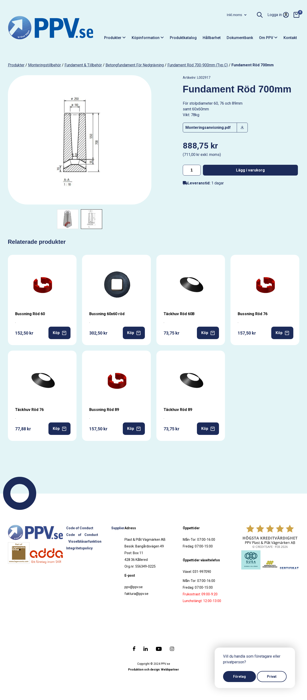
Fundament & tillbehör (83, 65)
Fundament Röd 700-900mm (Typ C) (197, 65)
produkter (16, 65)
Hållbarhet (212, 37)
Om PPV (268, 37)
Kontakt (290, 37)
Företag (239, 676)
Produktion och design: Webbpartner (153, 669)
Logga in (278, 15)
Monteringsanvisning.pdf (208, 127)
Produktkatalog (183, 37)
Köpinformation (148, 37)
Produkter (115, 37)
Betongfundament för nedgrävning (135, 65)
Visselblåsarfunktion (84, 541)
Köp (59, 332)
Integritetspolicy (79, 548)
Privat (272, 676)
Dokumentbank (240, 37)
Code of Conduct (79, 528)
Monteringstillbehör (44, 65)
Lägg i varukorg (250, 170)
